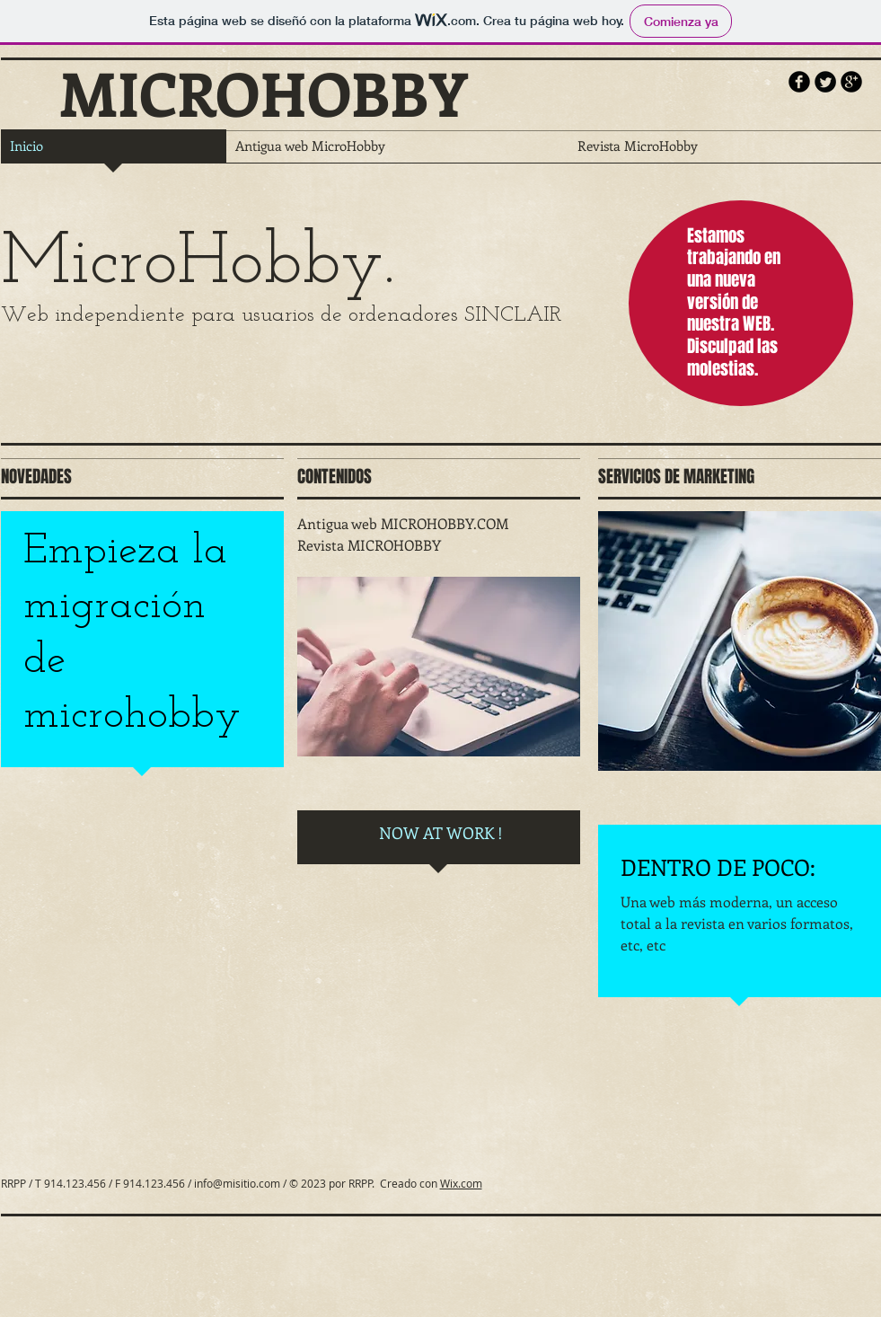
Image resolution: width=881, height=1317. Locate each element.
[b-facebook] (799, 82)
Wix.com (461, 1183)
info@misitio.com (237, 1183)
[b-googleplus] (851, 82)
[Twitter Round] (825, 82)
